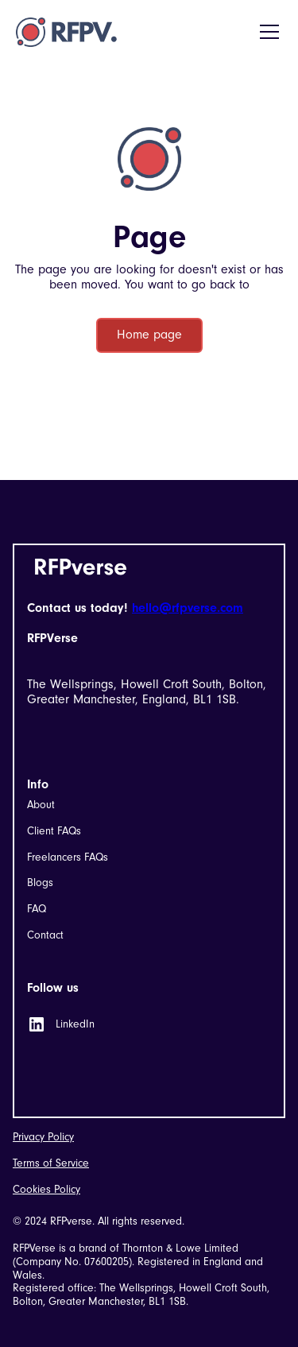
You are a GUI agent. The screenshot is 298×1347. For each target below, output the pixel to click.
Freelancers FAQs (67, 857)
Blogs (40, 883)
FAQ (36, 909)
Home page (149, 334)
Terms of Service (51, 1163)
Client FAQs (54, 831)
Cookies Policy (46, 1189)
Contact (45, 935)
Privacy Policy (43, 1137)
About (41, 805)
